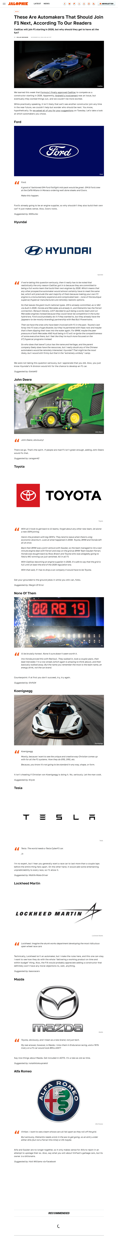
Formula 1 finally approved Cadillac (58, 92)
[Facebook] (64, 3)
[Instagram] (89, 3)
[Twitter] (79, 3)
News (47, 4)
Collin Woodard (22, 37)
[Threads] (84, 3)
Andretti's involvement (66, 95)
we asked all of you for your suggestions (53, 110)
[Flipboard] (74, 3)
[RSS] (93, 3)
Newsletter (106, 4)
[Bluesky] (69, 3)
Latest (37, 4)
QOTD (17, 11)
